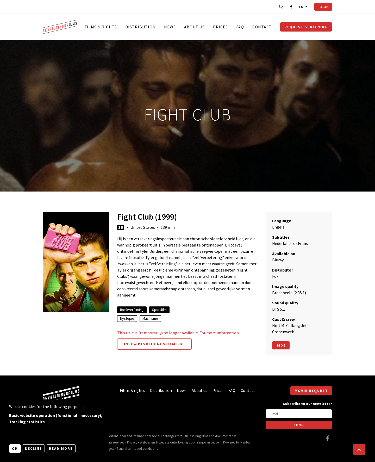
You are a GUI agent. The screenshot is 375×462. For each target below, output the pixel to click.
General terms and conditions (137, 448)
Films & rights (101, 27)
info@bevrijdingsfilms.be (154, 344)
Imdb (281, 345)
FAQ (240, 27)
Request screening (306, 26)
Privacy (132, 442)
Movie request (311, 390)
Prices (220, 27)
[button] (359, 449)
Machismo (150, 318)
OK (15, 448)
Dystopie (127, 318)
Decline (33, 448)
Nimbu (245, 442)
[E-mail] (299, 413)
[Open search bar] (281, 7)
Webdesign (147, 442)
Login (323, 6)
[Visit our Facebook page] (291, 7)
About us (194, 27)
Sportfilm (159, 309)
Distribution (140, 27)
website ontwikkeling (173, 442)
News (170, 27)
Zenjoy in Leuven (209, 442)
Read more (61, 448)
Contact (262, 27)
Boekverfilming (132, 309)
